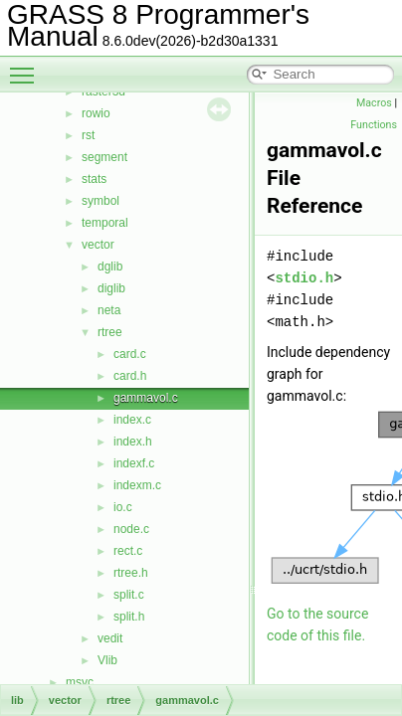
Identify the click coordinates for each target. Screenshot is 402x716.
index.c (132, 420)
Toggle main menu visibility (27, 67)
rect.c (127, 551)
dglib (110, 266)
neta (109, 310)
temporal (105, 223)
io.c (122, 507)
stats (94, 179)
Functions (373, 124)
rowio (96, 113)
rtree (110, 332)
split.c (128, 595)
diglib (111, 288)
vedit (110, 638)
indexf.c (133, 463)
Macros (374, 102)
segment (104, 157)
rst (88, 135)
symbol (100, 201)
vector (98, 245)
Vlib (107, 660)
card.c (129, 354)
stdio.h (304, 277)
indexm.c (137, 485)
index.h (132, 441)
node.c (131, 529)
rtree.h (130, 573)
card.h (129, 376)
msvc (80, 682)
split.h (128, 617)
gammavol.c (145, 398)
